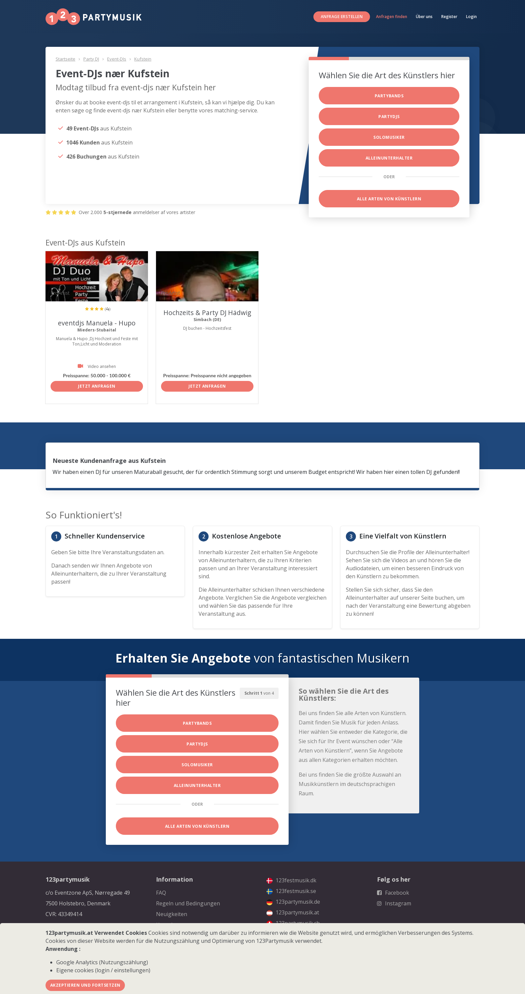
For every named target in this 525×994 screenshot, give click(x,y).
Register (449, 16)
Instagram (394, 903)
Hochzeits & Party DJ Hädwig (207, 312)
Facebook (393, 892)
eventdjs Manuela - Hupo (97, 322)
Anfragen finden (391, 16)
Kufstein (142, 59)
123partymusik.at (293, 912)
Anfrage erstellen (342, 16)
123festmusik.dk (291, 880)
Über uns (424, 16)
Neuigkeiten (171, 914)
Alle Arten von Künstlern (389, 199)
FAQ (161, 892)
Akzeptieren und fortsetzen (85, 985)
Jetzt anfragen (97, 386)
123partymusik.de (293, 901)
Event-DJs (116, 59)
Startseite (65, 59)
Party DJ (91, 59)
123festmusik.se (291, 891)
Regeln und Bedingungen (188, 903)
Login (471, 16)
